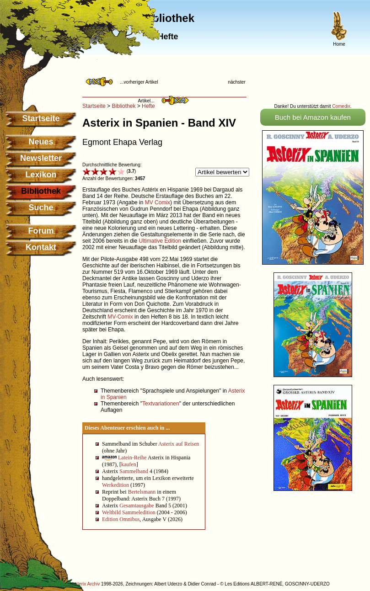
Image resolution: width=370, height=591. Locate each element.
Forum (41, 230)
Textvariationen (160, 403)
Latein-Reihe (132, 457)
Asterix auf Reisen (178, 444)
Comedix (341, 106)
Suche (40, 207)
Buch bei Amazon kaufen (313, 117)
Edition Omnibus (120, 519)
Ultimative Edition (160, 241)
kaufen (128, 464)
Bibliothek (123, 106)
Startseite (40, 118)
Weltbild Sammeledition (129, 512)
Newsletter (41, 158)
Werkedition (115, 485)
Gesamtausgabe (136, 505)
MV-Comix (120, 317)
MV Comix (157, 202)
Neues (40, 141)
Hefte (148, 106)
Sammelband (133, 471)
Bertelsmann (142, 492)
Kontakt (41, 247)
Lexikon (40, 174)
